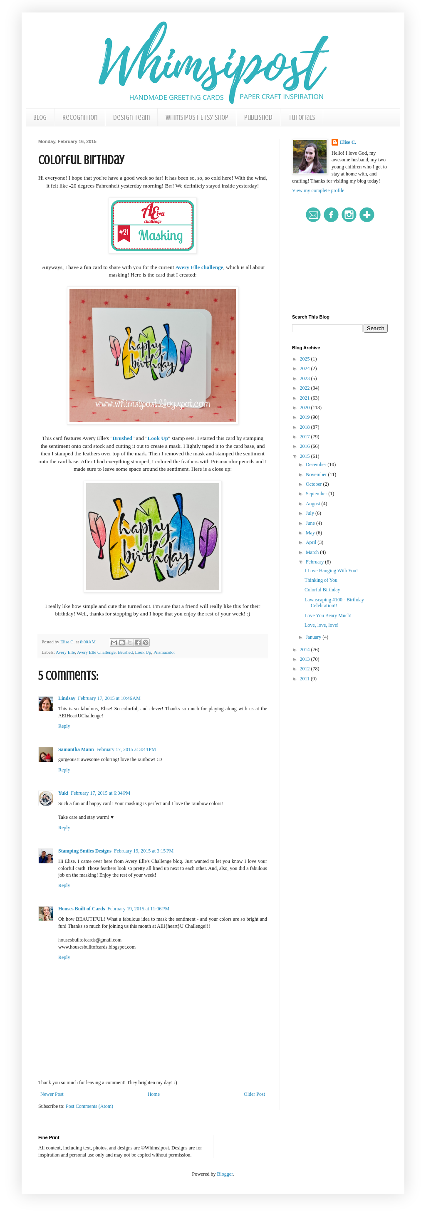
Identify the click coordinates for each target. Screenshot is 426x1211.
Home (154, 1094)
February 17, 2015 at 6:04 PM (100, 793)
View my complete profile (318, 190)
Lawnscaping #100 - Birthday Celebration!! (334, 602)
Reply (64, 726)
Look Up (158, 438)
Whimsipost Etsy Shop (197, 117)
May (311, 533)
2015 (305, 456)
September (317, 494)
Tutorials (301, 117)
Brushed (123, 438)
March (313, 552)
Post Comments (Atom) (89, 1106)
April (311, 542)
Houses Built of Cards (81, 909)
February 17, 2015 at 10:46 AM (109, 698)
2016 (305, 446)
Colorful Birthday (322, 590)
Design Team (131, 117)
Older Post (254, 1094)
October (314, 484)
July (310, 513)
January (314, 637)
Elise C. (348, 142)
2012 (305, 669)
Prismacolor (164, 652)
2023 (305, 378)
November (317, 474)
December (316, 464)
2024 (305, 368)
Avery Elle (65, 652)
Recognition (79, 117)
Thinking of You (321, 580)
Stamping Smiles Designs (84, 851)
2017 (305, 437)
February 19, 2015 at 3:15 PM (143, 851)
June (311, 523)
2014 (305, 649)
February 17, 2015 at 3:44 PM (126, 749)
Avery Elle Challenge (96, 652)
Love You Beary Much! (328, 615)
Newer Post (52, 1094)
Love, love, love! (322, 625)
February (315, 562)
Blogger (225, 1174)
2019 (305, 417)
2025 (305, 359)
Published (258, 117)
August (314, 504)
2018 (305, 427)
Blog (40, 117)
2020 (305, 407)
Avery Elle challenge (199, 267)
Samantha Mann (76, 749)
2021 (305, 398)
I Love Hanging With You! (331, 570)
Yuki (63, 793)
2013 (305, 659)
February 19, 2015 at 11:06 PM (138, 909)
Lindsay (66, 698)
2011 (305, 679)
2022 (305, 388)
